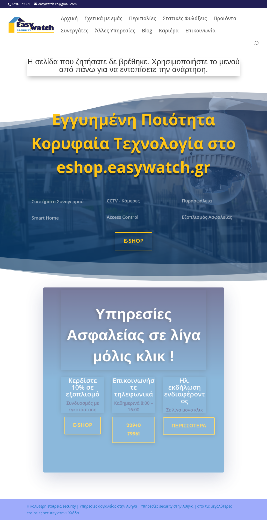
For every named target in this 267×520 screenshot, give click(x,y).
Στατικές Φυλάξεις (185, 19)
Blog (147, 31)
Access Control (123, 217)
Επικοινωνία (200, 31)
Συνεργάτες (74, 31)
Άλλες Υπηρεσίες (115, 31)
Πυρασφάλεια (197, 201)
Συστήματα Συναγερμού (57, 202)
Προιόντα (225, 19)
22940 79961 (134, 431)
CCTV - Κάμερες (123, 201)
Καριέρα (169, 31)
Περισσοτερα (186, 428)
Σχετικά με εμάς (103, 19)
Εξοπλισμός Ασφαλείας (206, 217)
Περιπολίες (142, 19)
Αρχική (69, 19)
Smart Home (46, 218)
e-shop (133, 241)
